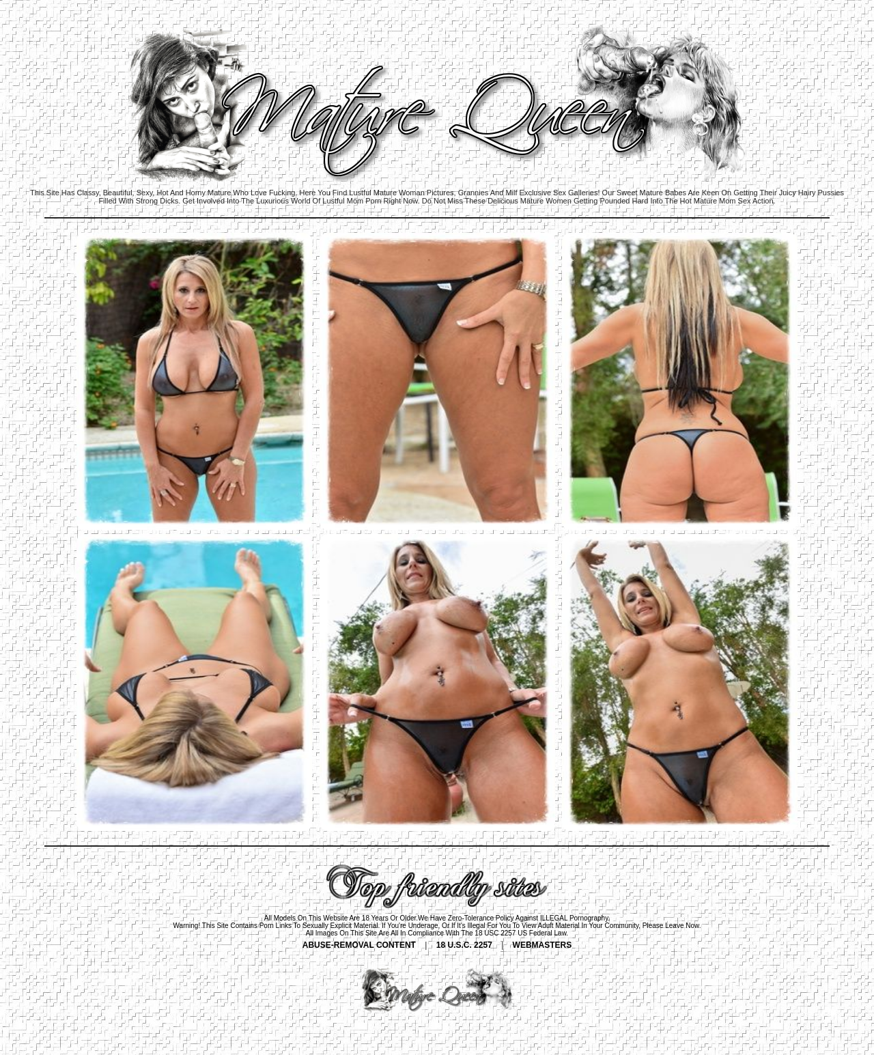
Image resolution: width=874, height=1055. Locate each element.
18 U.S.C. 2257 (464, 945)
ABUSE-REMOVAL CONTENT (359, 945)
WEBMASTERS (542, 945)
